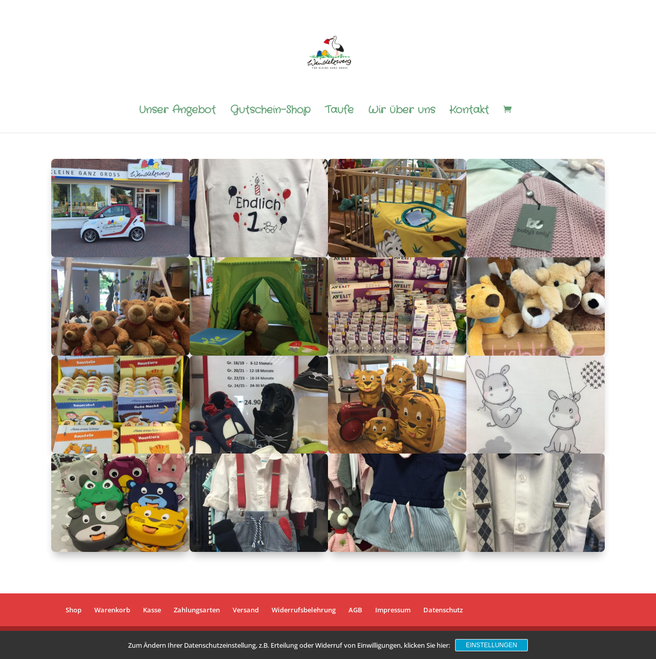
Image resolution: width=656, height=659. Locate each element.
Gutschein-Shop (270, 112)
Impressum (393, 609)
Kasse (152, 609)
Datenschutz (443, 609)
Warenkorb (112, 609)
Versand (246, 609)
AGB (355, 609)
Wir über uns (401, 112)
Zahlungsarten (197, 609)
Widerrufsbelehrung (304, 609)
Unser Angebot (177, 112)
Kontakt (469, 112)
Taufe (339, 112)
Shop (73, 609)
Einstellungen (491, 645)
